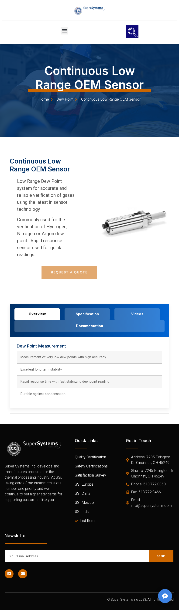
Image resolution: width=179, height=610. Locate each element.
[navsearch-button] (132, 31)
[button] (64, 30)
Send (161, 556)
